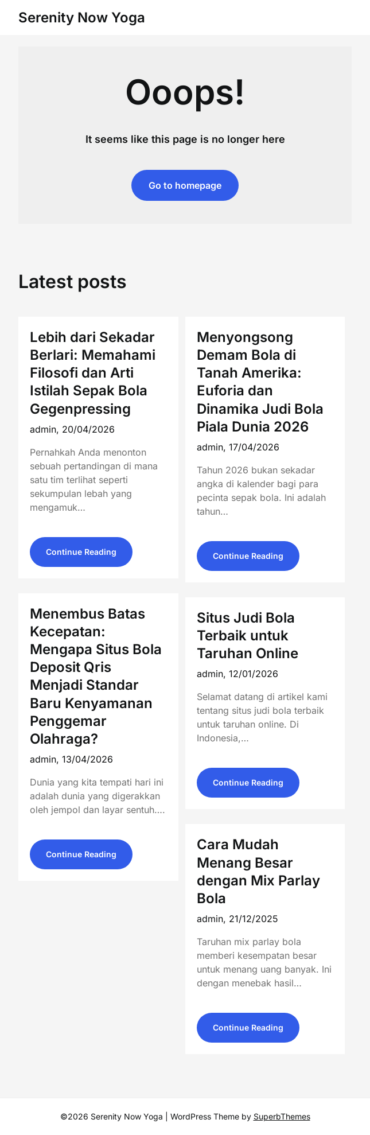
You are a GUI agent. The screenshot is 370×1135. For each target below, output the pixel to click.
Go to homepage (185, 185)
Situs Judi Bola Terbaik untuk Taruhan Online (247, 635)
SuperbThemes (282, 1116)
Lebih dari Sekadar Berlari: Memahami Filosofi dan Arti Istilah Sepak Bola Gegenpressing (92, 373)
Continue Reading (81, 552)
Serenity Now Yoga (81, 17)
